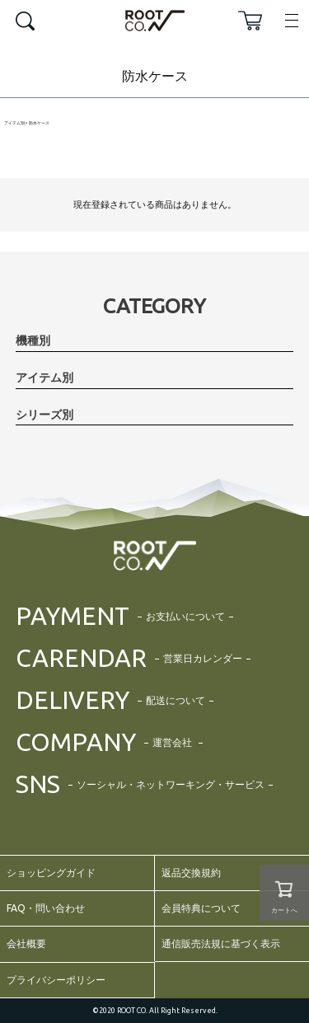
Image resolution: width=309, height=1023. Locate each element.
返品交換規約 (191, 872)
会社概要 (26, 943)
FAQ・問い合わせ (46, 908)
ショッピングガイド (51, 872)
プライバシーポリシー (56, 979)
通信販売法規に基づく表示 (221, 943)
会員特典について (201, 908)
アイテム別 (14, 123)
